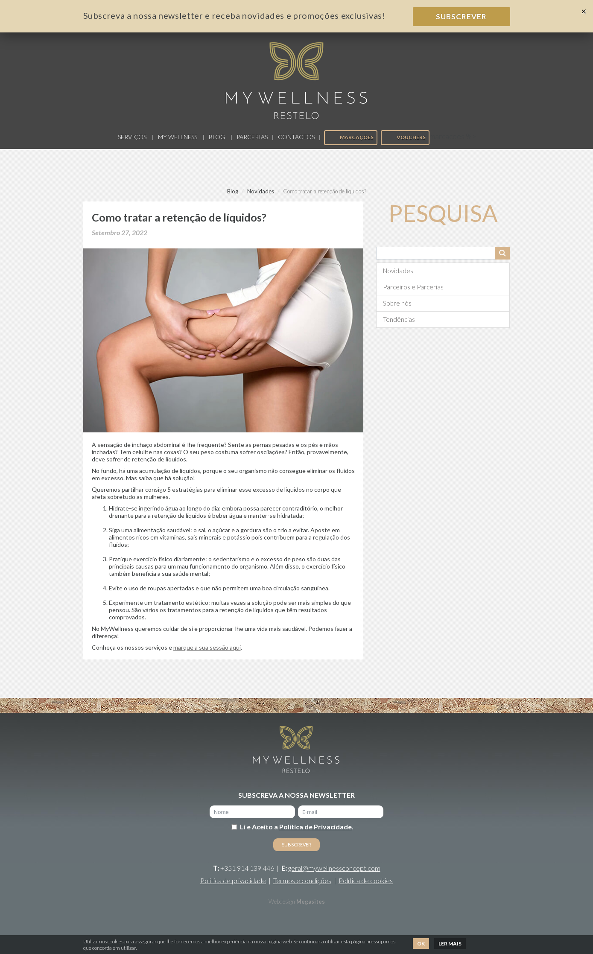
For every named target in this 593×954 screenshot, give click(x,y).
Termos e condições (302, 882)
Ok (421, 943)
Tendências (399, 321)
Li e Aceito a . (296, 829)
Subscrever (461, 16)
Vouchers (405, 139)
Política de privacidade (233, 882)
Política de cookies (366, 882)
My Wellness (177, 138)
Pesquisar (502, 254)
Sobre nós (397, 305)
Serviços (132, 138)
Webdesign (282, 903)
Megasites (310, 903)
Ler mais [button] (450, 943)
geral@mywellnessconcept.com (334, 870)
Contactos (296, 138)
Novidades (260, 193)
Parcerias (252, 138)
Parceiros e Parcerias (413, 288)
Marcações (350, 139)
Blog (217, 138)
